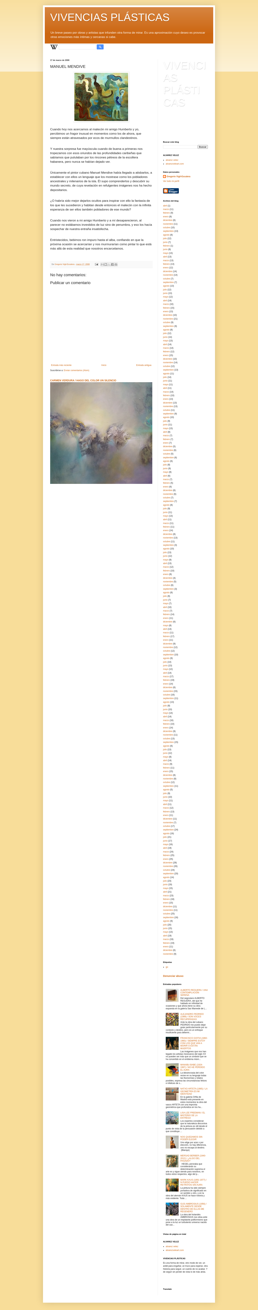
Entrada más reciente (61, 365)
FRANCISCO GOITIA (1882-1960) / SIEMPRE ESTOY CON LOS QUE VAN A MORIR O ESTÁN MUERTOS (194, 1043)
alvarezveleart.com (175, 164)
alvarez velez (172, 160)
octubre (166, 227)
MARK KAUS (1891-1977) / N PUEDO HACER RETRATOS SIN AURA (193, 1182)
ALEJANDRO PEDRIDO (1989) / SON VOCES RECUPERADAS (192, 1017)
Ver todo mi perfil (171, 181)
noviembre (168, 224)
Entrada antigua (143, 365)
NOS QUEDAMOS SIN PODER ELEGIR (191, 1138)
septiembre (168, 231)
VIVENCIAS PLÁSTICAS (110, 17)
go (167, 967)
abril (165, 205)
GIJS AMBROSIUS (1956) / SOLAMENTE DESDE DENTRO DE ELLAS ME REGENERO (193, 1208)
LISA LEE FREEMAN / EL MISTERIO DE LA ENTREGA (192, 1115)
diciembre (167, 220)
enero (166, 216)
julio (165, 238)
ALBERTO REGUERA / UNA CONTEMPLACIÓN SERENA (194, 993)
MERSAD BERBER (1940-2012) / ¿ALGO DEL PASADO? (193, 1158)
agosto (166, 235)
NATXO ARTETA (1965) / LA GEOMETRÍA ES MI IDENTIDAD (193, 1091)
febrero (166, 213)
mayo (165, 253)
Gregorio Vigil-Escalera (178, 176)
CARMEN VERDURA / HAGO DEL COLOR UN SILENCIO (83, 380)
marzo (166, 209)
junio (165, 242)
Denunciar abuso (173, 976)
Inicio (103, 365)
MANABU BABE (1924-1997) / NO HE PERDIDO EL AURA (192, 1067)
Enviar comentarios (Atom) (76, 370)
